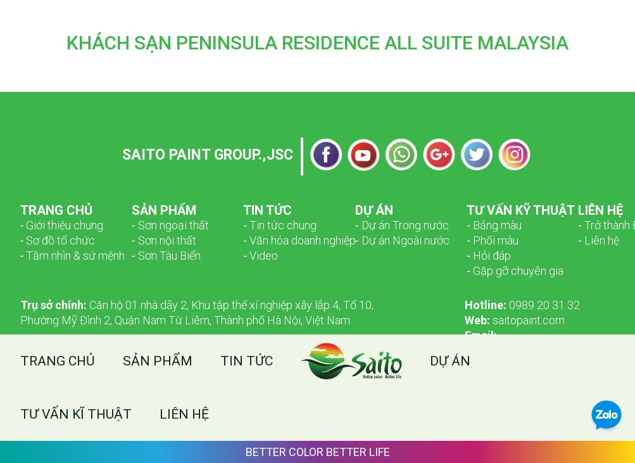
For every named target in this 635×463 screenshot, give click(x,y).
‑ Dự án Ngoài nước (402, 240)
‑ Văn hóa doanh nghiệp (299, 240)
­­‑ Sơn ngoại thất (170, 225)
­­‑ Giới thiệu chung (62, 225)
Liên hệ (184, 414)
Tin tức (246, 361)
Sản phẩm (157, 361)
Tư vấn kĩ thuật (76, 414)
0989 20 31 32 (522, 305)
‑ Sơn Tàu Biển (166, 255)
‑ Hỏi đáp (489, 255)
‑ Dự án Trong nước (402, 225)
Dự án (450, 361)
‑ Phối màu (493, 240)
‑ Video (260, 255)
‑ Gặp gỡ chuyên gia (515, 270)
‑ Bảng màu (494, 225)
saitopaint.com (515, 320)
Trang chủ (57, 361)
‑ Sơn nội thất (164, 240)
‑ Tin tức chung (280, 225)
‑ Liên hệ (598, 240)
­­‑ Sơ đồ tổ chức (58, 240)
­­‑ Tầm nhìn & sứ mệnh (72, 255)
